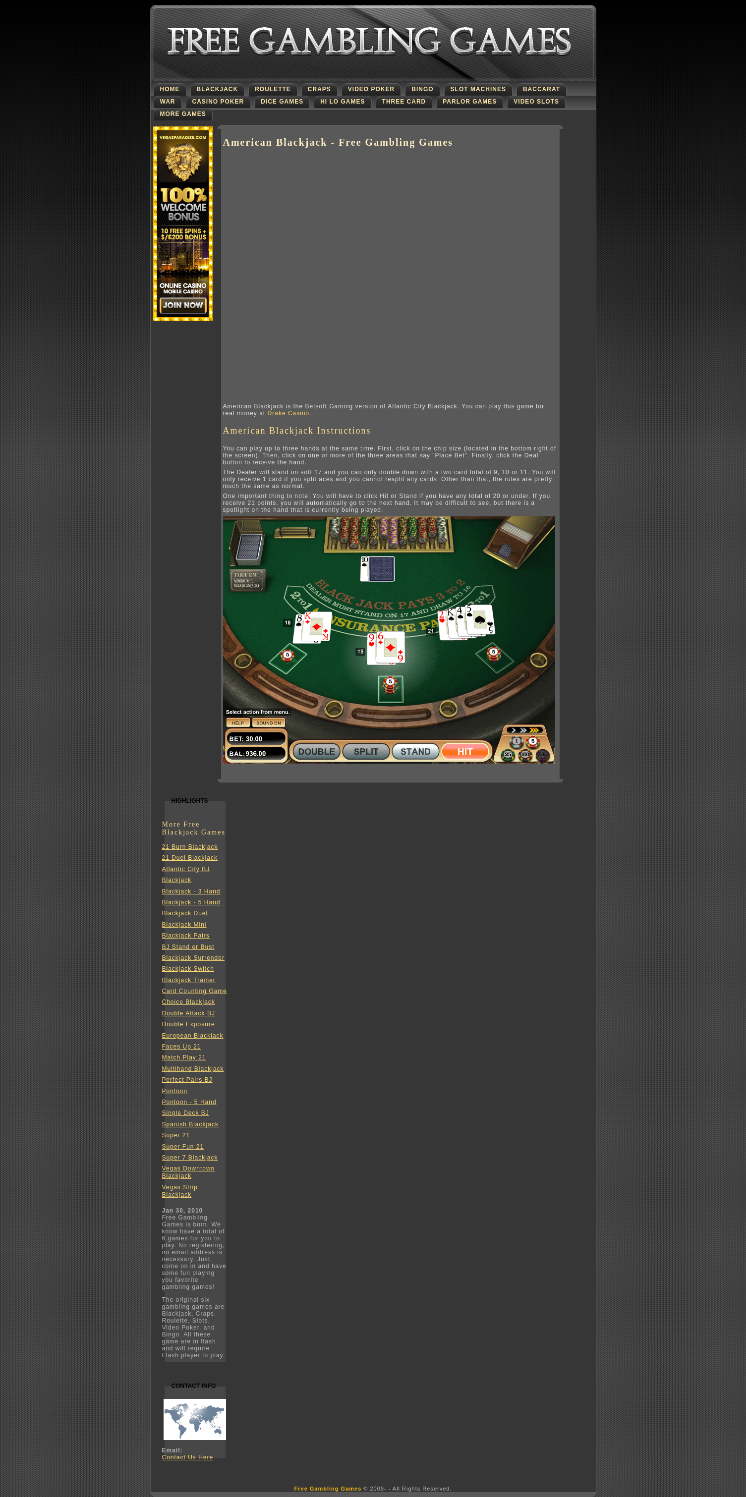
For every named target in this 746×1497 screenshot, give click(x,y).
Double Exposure (188, 1024)
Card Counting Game (194, 991)
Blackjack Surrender (193, 957)
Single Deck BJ (185, 1112)
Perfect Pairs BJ (187, 1079)
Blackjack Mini (184, 924)
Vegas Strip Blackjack (180, 1191)
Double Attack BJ (188, 1013)
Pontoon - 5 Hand (189, 1102)
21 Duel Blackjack (190, 857)
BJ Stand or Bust (188, 946)
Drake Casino (289, 413)
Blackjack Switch (188, 968)
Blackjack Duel (185, 913)
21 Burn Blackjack (190, 846)
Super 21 (176, 1135)
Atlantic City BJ (186, 869)
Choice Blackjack (188, 1001)
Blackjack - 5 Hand (191, 902)
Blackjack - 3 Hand (191, 891)
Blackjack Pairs (186, 935)
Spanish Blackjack (190, 1124)
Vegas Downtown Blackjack (188, 1172)
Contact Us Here (188, 1457)
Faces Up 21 (181, 1046)
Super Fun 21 (183, 1146)
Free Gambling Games (328, 1489)
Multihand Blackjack (193, 1068)
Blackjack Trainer (189, 980)
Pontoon (175, 1091)
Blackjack (177, 880)
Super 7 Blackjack (190, 1157)
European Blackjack (193, 1035)
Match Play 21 (184, 1057)
